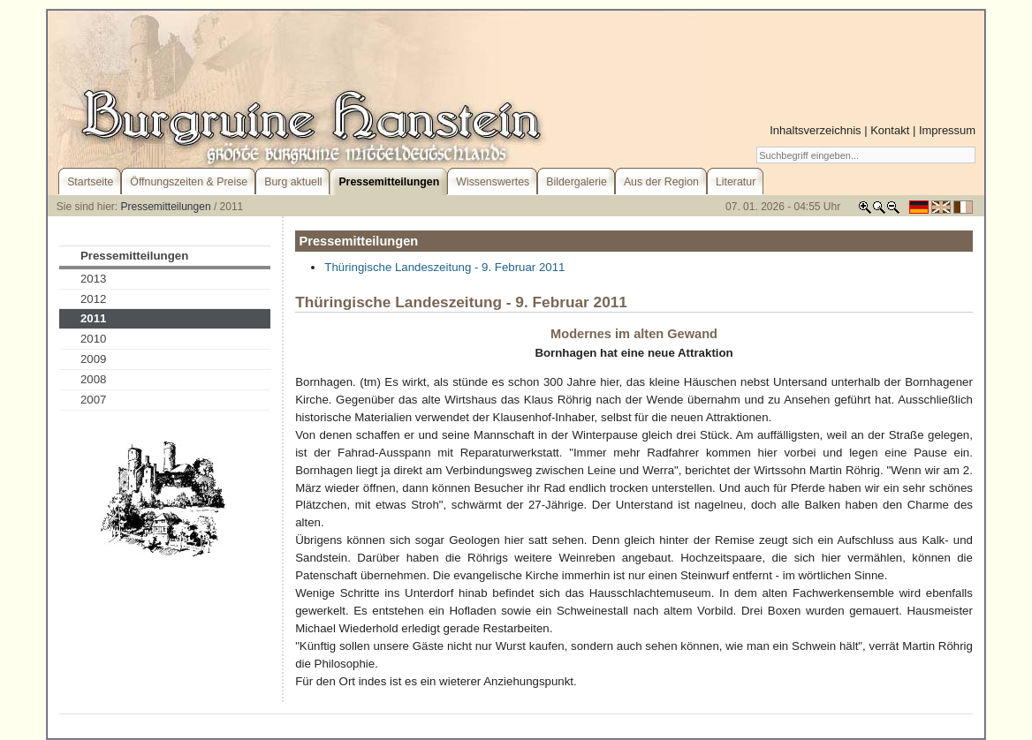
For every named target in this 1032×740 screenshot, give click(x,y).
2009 (93, 359)
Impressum (947, 130)
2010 (93, 338)
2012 (93, 299)
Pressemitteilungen (166, 206)
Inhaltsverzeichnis (815, 130)
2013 (93, 278)
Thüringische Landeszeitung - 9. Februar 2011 (444, 267)
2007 (93, 399)
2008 (93, 379)
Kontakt (889, 130)
